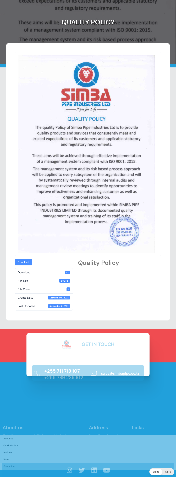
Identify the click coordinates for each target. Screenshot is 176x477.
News (6, 473)
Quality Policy (10, 459)
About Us (8, 452)
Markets (7, 466)
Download (23, 262)
